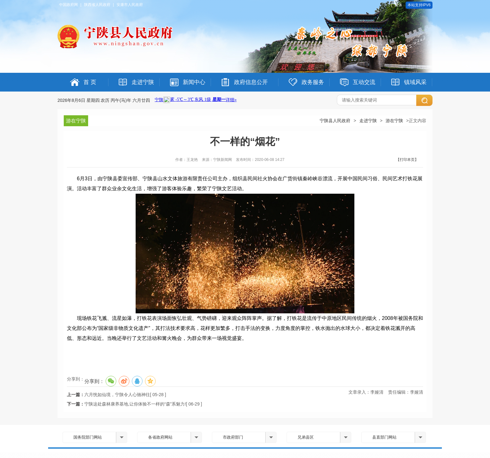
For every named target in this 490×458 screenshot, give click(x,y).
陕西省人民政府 (97, 4)
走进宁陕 (368, 120)
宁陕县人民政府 (335, 120)
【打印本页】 (407, 159)
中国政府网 (68, 4)
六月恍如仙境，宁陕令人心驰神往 (117, 394)
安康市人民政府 (130, 4)
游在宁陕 (394, 120)
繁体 (398, 5)
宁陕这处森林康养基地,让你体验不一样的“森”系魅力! (135, 403)
